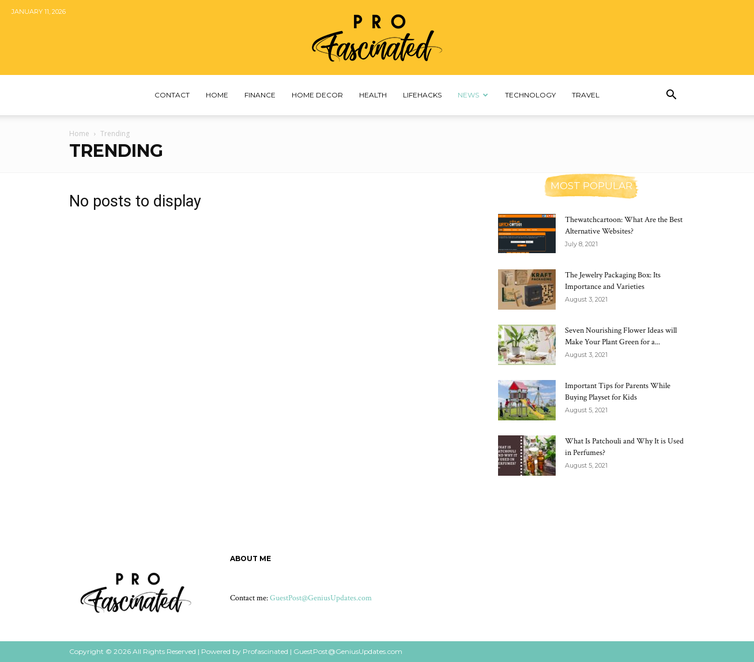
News (473, 95)
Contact (172, 95)
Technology (530, 95)
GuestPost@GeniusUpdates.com (321, 598)
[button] (671, 96)
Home (217, 95)
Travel (586, 95)
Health (373, 95)
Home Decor (317, 95)
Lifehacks (422, 95)
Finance (260, 95)
